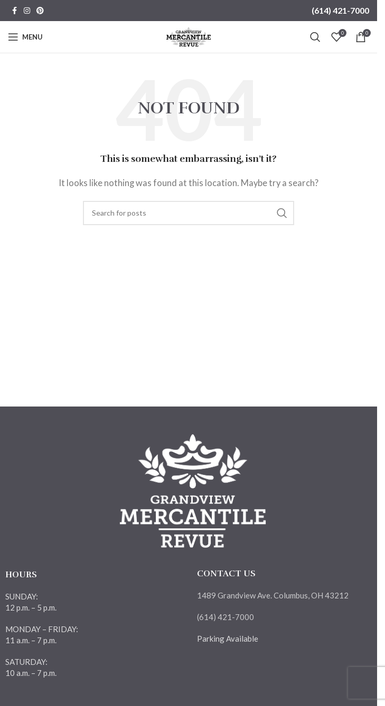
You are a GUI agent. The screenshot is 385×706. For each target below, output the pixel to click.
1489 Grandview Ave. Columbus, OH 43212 (273, 595)
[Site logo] (188, 36)
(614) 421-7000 (340, 10)
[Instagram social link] (27, 11)
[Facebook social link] (14, 11)
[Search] (315, 36)
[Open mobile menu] (25, 36)
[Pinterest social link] (40, 11)
